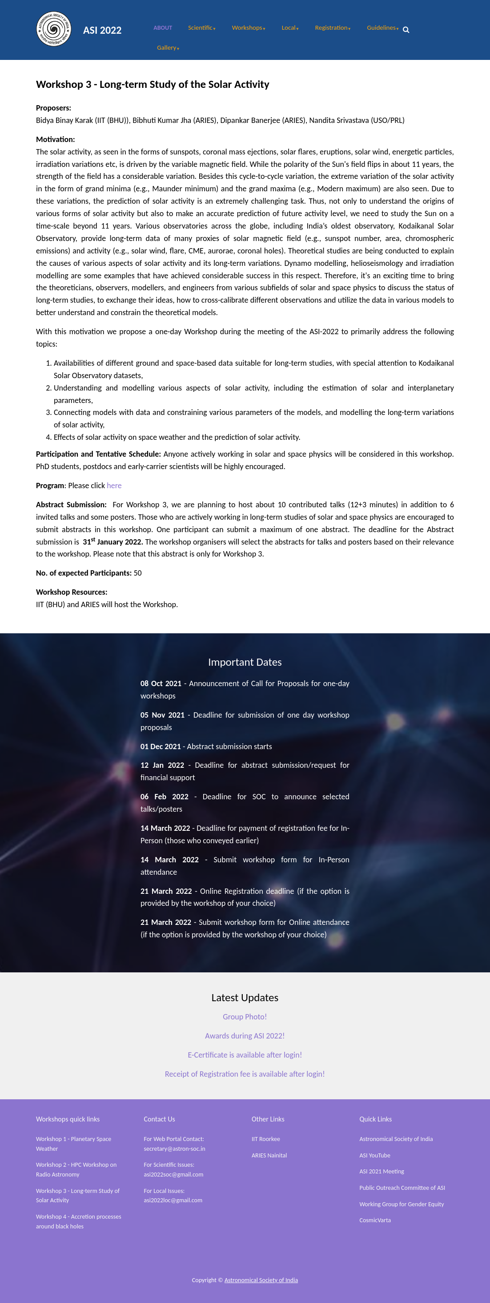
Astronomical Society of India (396, 1139)
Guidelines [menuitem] (379, 31)
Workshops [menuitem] (244, 31)
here (114, 485)
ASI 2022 (102, 30)
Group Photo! (245, 1017)
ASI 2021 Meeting (382, 1171)
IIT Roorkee (266, 1139)
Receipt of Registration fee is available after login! (245, 1074)
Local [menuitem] (286, 31)
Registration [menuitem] (328, 31)
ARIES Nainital (269, 1155)
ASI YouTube (375, 1155)
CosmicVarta (375, 1220)
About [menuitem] (162, 28)
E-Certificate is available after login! (245, 1055)
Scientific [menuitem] (197, 31)
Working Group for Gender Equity (402, 1204)
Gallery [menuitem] (164, 50)
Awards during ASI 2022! (245, 1036)
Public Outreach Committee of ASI (403, 1188)
